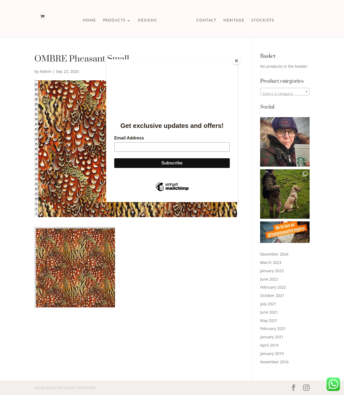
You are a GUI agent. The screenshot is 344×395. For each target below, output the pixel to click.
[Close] (236, 61)
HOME (89, 21)
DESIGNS (147, 21)
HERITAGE (233, 21)
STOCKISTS (262, 21)
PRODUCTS (114, 21)
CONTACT (206, 21)
